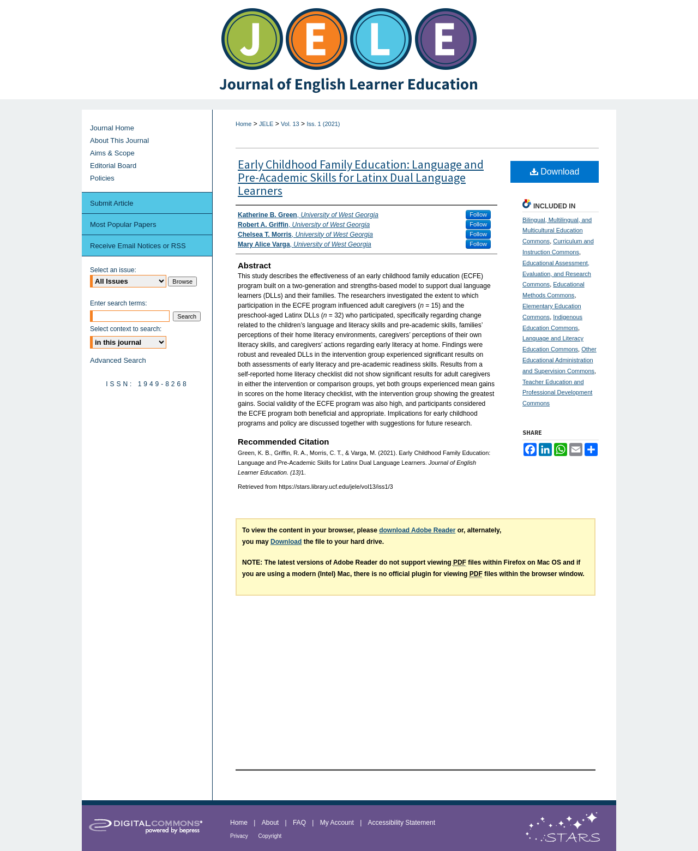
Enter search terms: (118, 303)
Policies (102, 178)
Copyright (270, 836)
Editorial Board (113, 165)
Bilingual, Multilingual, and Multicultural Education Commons (557, 231)
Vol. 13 (290, 124)
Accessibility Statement (401, 822)
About (271, 822)
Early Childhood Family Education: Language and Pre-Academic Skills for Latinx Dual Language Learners (361, 177)
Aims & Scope (112, 153)
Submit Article (111, 203)
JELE (266, 124)
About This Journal (119, 140)
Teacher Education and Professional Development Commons (557, 393)
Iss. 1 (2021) (323, 124)
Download (555, 171)
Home (243, 124)
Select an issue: (113, 270)
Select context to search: (125, 329)
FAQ (300, 822)
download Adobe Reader (417, 530)
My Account (338, 822)
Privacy (240, 836)
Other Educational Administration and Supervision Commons (559, 360)
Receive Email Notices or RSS (138, 246)
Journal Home (112, 128)
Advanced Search (118, 360)
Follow (478, 214)
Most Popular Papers (123, 224)
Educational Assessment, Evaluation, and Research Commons (556, 274)
